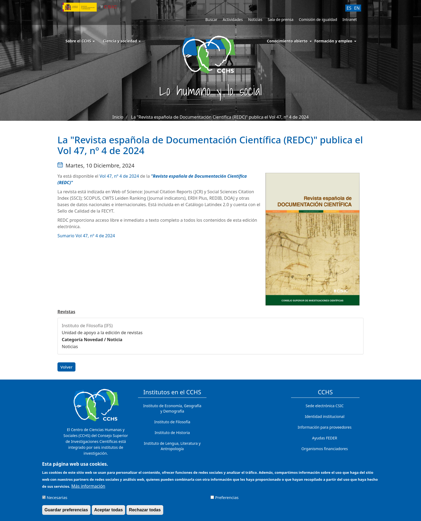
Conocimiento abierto (287, 40)
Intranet (350, 19)
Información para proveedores (324, 427)
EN (357, 8)
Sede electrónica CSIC (324, 405)
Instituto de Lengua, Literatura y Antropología (172, 446)
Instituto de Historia (172, 432)
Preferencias (226, 499)
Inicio (118, 117)
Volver (66, 367)
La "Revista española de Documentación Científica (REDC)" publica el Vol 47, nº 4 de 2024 (220, 117)
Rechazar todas (145, 512)
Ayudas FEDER (324, 437)
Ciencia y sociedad (122, 40)
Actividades (233, 19)
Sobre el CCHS (80, 40)
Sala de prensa (280, 19)
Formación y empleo (333, 40)
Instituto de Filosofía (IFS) (87, 326)
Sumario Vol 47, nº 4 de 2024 (86, 236)
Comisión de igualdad (318, 19)
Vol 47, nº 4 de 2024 (119, 176)
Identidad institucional (324, 416)
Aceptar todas (108, 512)
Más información (88, 488)
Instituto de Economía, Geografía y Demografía (172, 408)
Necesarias (57, 499)
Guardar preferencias (66, 512)
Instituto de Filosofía (172, 421)
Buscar (211, 19)
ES (349, 8)
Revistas (66, 312)
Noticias (255, 19)
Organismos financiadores (325, 448)
